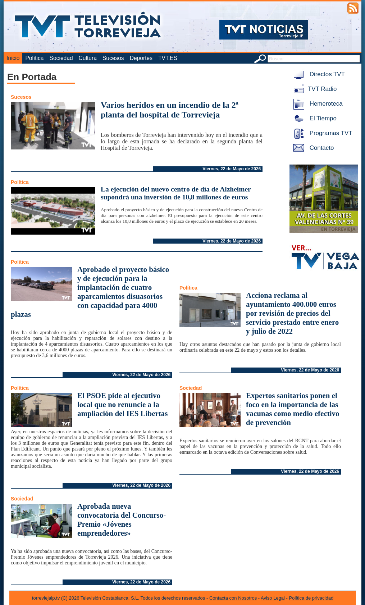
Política (34, 58)
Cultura (88, 58)
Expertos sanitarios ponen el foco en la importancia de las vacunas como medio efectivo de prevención (292, 409)
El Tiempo (314, 118)
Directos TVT (318, 74)
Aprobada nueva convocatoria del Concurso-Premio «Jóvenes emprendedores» (121, 519)
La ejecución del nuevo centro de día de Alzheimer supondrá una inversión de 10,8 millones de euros (176, 193)
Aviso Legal (273, 598)
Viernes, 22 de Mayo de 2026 (231, 168)
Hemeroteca (317, 103)
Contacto (312, 147)
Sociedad (61, 58)
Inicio (12, 58)
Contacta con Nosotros (233, 598)
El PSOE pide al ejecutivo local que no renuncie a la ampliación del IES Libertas (122, 404)
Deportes (141, 58)
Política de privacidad (311, 598)
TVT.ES (167, 58)
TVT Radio (314, 89)
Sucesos (113, 58)
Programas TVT (321, 133)
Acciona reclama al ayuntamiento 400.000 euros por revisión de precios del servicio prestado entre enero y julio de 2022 (292, 313)
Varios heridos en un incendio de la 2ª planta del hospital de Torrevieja (169, 109)
